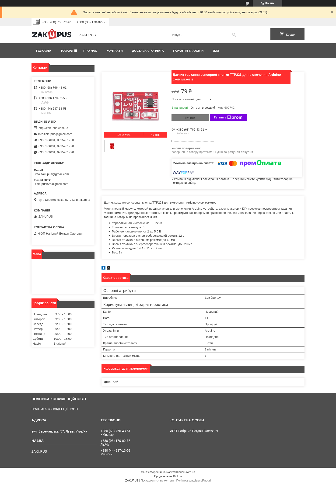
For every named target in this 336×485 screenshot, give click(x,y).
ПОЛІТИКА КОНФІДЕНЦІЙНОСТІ (55, 409)
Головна (43, 50)
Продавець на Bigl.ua (168, 476)
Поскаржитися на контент (157, 480)
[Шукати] (234, 35)
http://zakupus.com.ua (53, 128)
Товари (66, 50)
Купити (190, 117)
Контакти (114, 50)
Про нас (90, 50)
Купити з (228, 117)
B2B (216, 50)
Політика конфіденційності (193, 480)
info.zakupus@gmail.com (55, 134)
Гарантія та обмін (188, 50)
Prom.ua (190, 472)
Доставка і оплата (148, 50)
